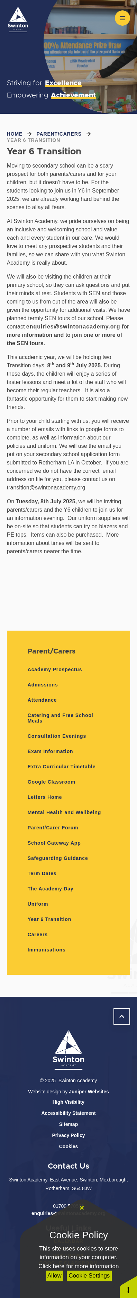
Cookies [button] (68, 1146)
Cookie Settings (89, 1275)
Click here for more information (78, 1266)
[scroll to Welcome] (121, 1016)
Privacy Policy (68, 1135)
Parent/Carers (58, 134)
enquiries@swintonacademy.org (73, 327)
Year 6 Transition (33, 140)
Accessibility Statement (68, 1113)
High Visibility (68, 1102)
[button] (128, 1286)
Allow (54, 1275)
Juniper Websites (89, 1091)
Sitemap (68, 1124)
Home (14, 134)
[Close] (81, 1208)
